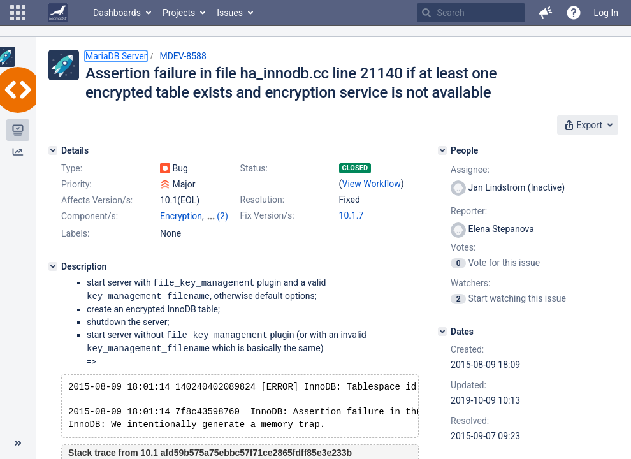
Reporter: (469, 211)
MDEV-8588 (182, 56)
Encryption (181, 216)
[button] (17, 13)
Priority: (76, 184)
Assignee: (470, 169)
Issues (230, 13)
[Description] (52, 266)
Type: (71, 168)
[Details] (52, 150)
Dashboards (117, 13)
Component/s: (89, 216)
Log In (606, 13)
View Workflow (371, 183)
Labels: (75, 233)
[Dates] (442, 331)
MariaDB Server (116, 56)
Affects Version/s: (97, 200)
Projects (179, 13)
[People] (442, 150)
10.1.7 (351, 215)
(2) (222, 216)
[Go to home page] (58, 13)
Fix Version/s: (267, 215)
